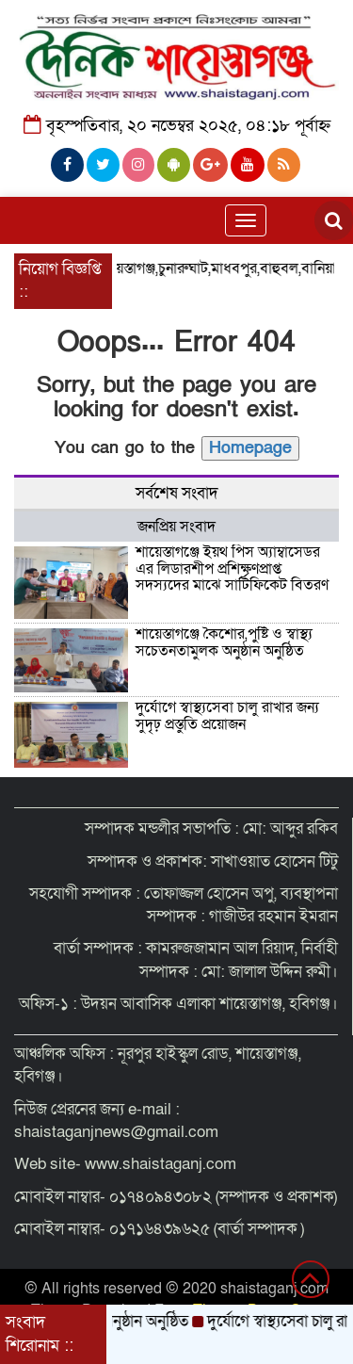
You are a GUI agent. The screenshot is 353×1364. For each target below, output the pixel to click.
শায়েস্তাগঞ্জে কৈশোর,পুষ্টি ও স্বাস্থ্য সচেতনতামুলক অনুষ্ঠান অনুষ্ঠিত (224, 642)
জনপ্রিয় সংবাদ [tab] (176, 526)
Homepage (250, 448)
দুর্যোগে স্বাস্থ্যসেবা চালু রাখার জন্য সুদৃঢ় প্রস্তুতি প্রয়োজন (227, 716)
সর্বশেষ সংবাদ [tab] (177, 493)
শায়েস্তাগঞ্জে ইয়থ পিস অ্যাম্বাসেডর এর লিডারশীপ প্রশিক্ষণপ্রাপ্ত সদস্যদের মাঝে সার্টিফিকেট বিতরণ (232, 568)
